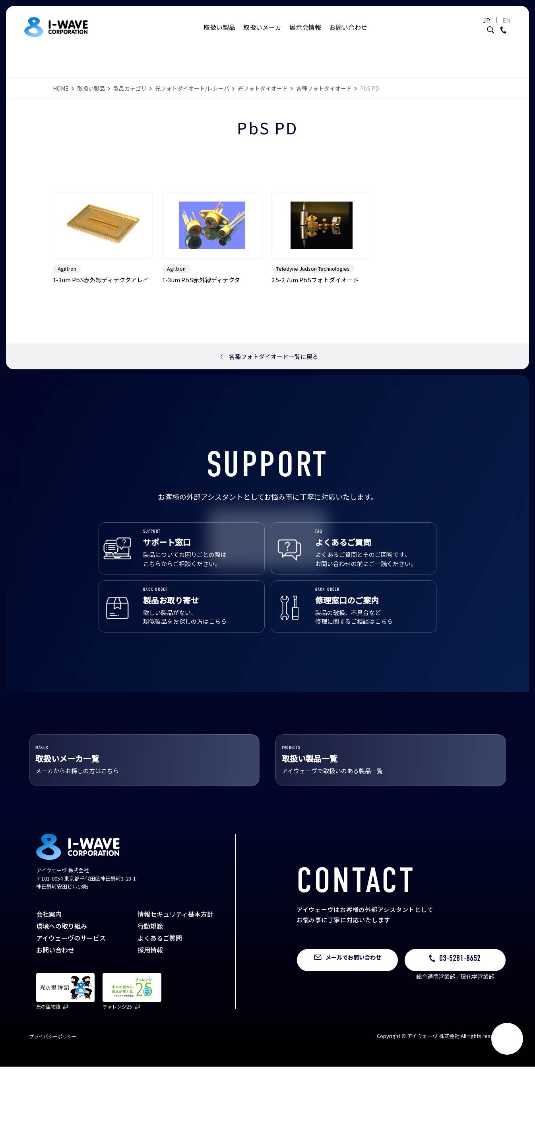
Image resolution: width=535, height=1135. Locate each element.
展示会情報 (305, 30)
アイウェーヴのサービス (71, 1006)
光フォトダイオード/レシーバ (192, 88)
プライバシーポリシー (53, 1104)
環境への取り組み (61, 994)
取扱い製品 (219, 30)
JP (484, 23)
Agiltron (67, 301)
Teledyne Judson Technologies (313, 301)
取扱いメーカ (262, 30)
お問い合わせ (348, 30)
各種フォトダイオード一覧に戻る (267, 389)
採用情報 (150, 1018)
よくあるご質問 (160, 1006)
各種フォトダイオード (324, 88)
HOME (61, 88)
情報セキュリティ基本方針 (175, 982)
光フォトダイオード (263, 88)
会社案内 (49, 982)
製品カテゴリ (130, 88)
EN (505, 23)
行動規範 (150, 994)
